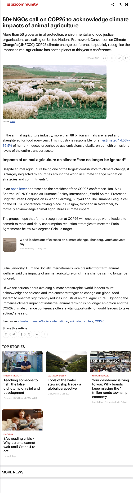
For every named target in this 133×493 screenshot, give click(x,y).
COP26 (99, 321)
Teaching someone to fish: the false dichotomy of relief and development (21, 386)
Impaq (6, 456)
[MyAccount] (127, 4)
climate (23, 321)
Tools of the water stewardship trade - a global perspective (64, 384)
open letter (19, 189)
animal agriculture (81, 321)
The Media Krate (112, 402)
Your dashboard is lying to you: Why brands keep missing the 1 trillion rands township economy (110, 388)
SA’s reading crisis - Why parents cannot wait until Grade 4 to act (19, 444)
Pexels (12, 122)
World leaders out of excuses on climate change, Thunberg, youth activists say (72, 242)
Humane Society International (48, 321)
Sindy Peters (53, 394)
